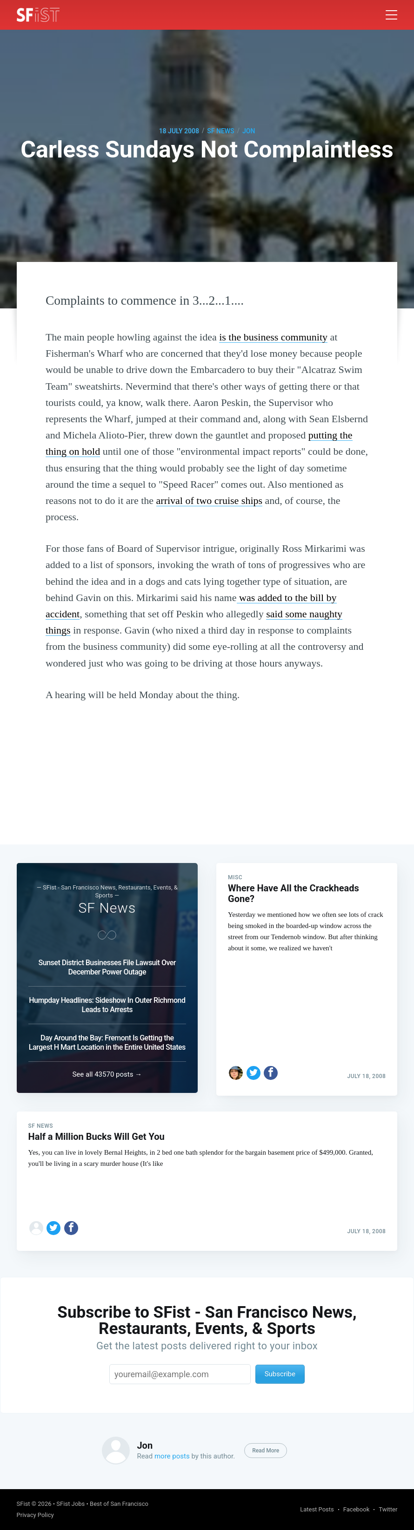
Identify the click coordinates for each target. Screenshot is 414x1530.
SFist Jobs (70, 1503)
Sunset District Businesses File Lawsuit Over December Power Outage (107, 964)
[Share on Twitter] (253, 1067)
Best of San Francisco (119, 1503)
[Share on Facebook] (271, 1067)
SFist (23, 1503)
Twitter (388, 1509)
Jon (248, 131)
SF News (220, 131)
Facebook (356, 1509)
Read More (265, 1450)
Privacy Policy (35, 1514)
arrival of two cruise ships (209, 500)
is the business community (273, 337)
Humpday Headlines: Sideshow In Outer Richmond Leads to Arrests (107, 1002)
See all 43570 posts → (107, 1071)
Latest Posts (317, 1509)
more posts (172, 1456)
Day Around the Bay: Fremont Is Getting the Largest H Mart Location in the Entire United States (107, 1040)
